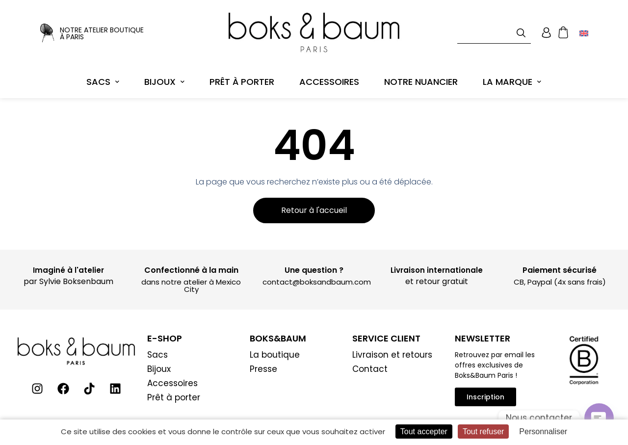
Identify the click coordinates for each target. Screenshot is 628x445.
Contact (370, 361)
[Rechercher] (523, 29)
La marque (512, 75)
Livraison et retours (392, 347)
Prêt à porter (241, 75)
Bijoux (164, 75)
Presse (263, 361)
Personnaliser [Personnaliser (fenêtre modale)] (543, 431)
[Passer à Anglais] (583, 29)
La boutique (275, 347)
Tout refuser (483, 431)
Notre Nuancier (421, 75)
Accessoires (329, 75)
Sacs (102, 75)
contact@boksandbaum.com (316, 274)
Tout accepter (423, 431)
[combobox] (494, 29)
